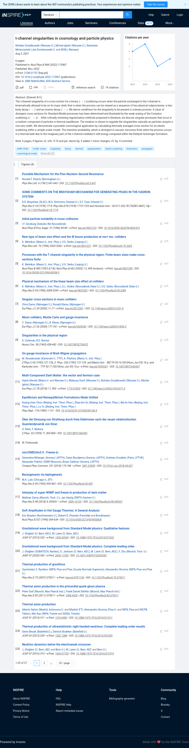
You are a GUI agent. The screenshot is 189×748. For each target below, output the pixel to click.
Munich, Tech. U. (49, 497)
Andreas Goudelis (116, 457)
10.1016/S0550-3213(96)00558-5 (40, 272)
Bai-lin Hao (127, 402)
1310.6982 (61, 617)
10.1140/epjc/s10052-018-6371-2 (106, 388)
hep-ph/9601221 (81, 245)
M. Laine (57, 533)
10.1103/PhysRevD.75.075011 (108, 577)
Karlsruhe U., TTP (52, 358)
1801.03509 (88, 465)
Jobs (70, 23)
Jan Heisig (67, 497)
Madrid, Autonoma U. (51, 609)
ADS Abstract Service (58, 81)
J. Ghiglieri (28, 533)
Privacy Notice (21, 710)
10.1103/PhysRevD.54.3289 (110, 290)
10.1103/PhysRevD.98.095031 (106, 501)
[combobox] (91, 15)
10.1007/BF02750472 (76, 344)
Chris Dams (28, 304)
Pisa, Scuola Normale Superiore (85, 569)
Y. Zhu (122, 551)
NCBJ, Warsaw (69, 49)
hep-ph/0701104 (75, 577)
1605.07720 (61, 653)
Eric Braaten (29, 515)
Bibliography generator (122, 698)
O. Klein (26, 429)
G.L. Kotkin (68, 286)
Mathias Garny (30, 497)
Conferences (117, 23)
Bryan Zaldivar (71, 461)
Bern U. (60, 649)
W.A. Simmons (56, 201)
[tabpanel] (94, 419)
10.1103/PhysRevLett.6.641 (80, 183)
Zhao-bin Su (81, 402)
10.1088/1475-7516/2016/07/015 (95, 653)
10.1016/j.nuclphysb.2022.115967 (40, 77)
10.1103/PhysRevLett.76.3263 (115, 245)
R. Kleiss (54, 322)
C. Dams (27, 322)
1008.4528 (72, 595)
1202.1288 (61, 635)
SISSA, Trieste (71, 613)
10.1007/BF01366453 (75, 433)
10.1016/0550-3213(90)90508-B (84, 519)
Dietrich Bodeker (62, 631)
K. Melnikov (28, 241)
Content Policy (21, 704)
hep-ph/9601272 (87, 228)
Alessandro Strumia (116, 569)
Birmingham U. (50, 179)
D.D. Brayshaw (30, 201)
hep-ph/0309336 (77, 326)
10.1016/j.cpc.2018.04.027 (118, 465)
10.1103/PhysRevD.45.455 (77, 483)
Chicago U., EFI (42, 479)
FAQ (58, 698)
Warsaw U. (47, 45)
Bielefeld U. (44, 631)
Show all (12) (47, 153)
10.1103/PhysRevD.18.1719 (42, 210)
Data (141, 23)
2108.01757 (31, 72)
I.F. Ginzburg (29, 223)
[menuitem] (151, 15)
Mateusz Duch (77, 380)
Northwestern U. (46, 515)
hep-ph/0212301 (74, 308)
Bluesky (165, 704)
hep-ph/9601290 (123, 268)
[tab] (26, 164)
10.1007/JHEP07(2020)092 (91, 555)
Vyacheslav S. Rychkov (35, 569)
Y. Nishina (37, 429)
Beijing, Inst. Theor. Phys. (58, 402)
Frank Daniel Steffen (77, 591)
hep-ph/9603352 (78, 290)
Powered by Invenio (12, 742)
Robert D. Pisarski (68, 515)
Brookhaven (102, 515)
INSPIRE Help (63, 704)
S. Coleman (28, 340)
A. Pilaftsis (70, 358)
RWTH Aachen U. (84, 497)
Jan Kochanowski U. (43, 49)
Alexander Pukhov (32, 461)
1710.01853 (73, 388)
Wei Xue (36, 613)
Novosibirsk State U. (87, 286)
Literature (26, 23)
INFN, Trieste (49, 613)
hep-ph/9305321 (99, 366)
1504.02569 (61, 537)
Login (180, 14)
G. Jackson (66, 551)
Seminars (91, 23)
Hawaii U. (72, 201)
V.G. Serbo (68, 241)
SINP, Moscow (52, 461)
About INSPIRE (21, 698)
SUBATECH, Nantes (47, 551)
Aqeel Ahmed (29, 380)
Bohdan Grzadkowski (28, 45)
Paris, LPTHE (135, 457)
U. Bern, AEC (43, 533)
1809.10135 (74, 501)
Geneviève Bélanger (33, 457)
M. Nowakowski (31, 358)
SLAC (43, 201)
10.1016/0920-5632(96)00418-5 (122, 228)
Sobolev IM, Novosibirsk (51, 223)
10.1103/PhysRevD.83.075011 (102, 595)
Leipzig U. (81, 241)
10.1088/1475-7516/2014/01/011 (93, 617)
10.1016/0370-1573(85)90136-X (79, 410)
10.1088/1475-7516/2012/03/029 (93, 635)
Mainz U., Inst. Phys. (48, 241)
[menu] (161, 15)
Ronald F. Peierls (31, 179)
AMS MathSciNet (34, 81)
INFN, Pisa (56, 569)
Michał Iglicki (63, 45)
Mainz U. (44, 380)
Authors (50, 23)
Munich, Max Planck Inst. (49, 591)
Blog (163, 698)
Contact (165, 716)
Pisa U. (112, 609)
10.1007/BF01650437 (127, 366)
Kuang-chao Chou (32, 402)
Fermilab (85, 515)
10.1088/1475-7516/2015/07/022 (95, 537)
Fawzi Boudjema (75, 457)
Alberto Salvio (30, 609)
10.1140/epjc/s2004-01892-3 (110, 326)
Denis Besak (29, 631)
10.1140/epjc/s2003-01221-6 (107, 308)
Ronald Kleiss (60, 304)
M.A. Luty (27, 479)
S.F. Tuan (85, 201)
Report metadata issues (69, 710)
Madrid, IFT (75, 609)
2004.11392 (61, 555)
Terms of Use (20, 716)
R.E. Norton (42, 340)
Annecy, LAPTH (55, 457)
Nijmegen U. (44, 304)
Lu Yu (41, 406)
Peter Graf (28, 591)
